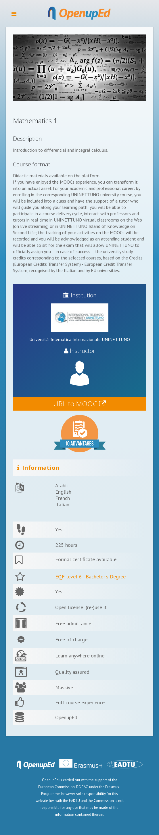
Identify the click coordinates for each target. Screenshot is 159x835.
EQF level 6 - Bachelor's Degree (90, 576)
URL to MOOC (79, 403)
